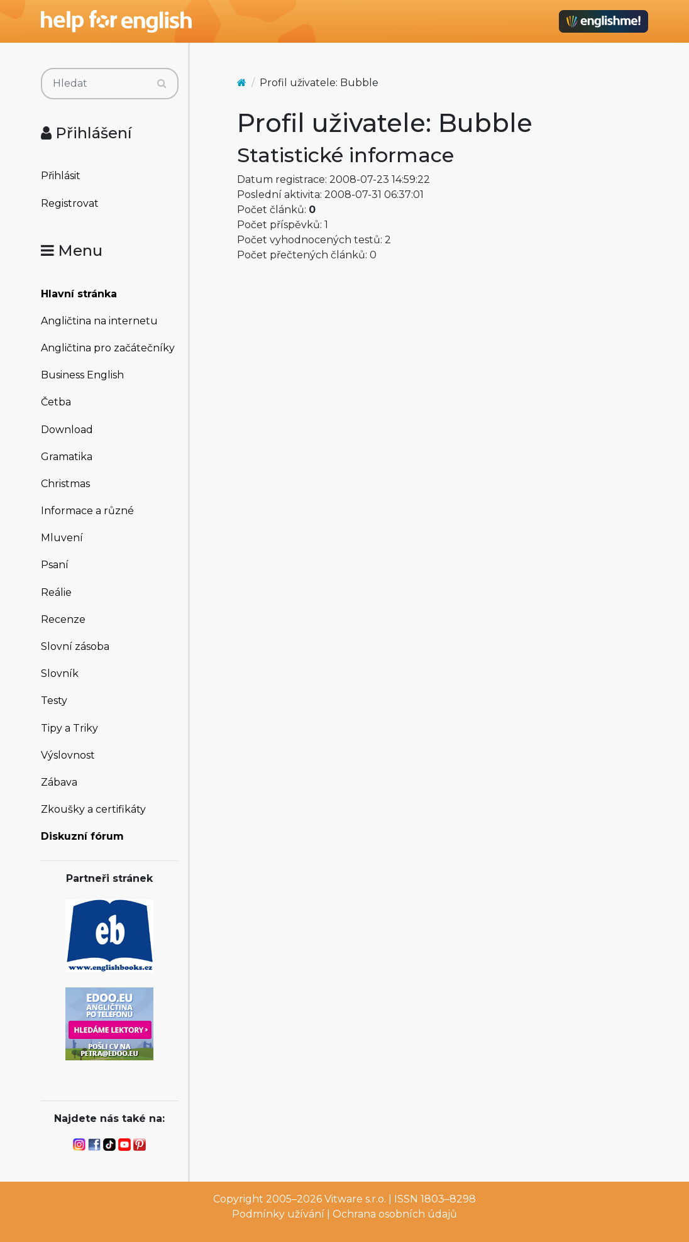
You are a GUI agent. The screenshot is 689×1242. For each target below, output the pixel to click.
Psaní (55, 565)
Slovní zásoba (75, 646)
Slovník (60, 673)
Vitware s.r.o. (355, 1199)
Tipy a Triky (69, 728)
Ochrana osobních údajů (395, 1214)
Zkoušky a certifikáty (93, 809)
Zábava (59, 782)
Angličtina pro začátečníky (108, 348)
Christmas (65, 484)
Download (67, 430)
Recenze (63, 619)
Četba (56, 402)
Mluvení (62, 538)
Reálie (56, 592)
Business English (82, 375)
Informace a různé (87, 511)
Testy (54, 700)
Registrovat (70, 203)
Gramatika (66, 457)
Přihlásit (60, 176)
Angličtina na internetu (99, 321)
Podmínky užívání (278, 1214)
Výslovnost (68, 755)
